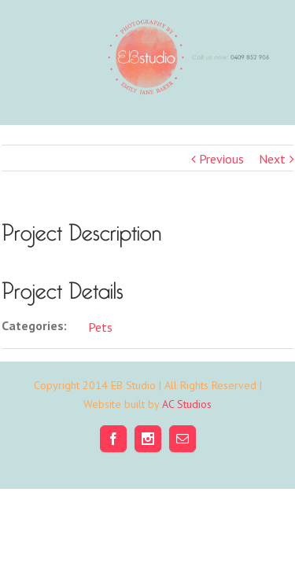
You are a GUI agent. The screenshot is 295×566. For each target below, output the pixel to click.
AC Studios (187, 443)
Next (272, 159)
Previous (221, 159)
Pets (100, 327)
